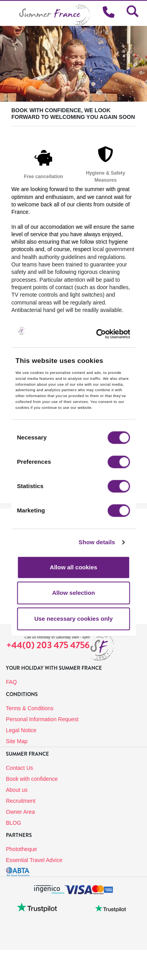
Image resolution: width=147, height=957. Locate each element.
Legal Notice (21, 730)
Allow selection (73, 593)
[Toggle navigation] (9, 13)
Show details (97, 542)
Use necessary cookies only (73, 618)
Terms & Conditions (29, 708)
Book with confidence (32, 779)
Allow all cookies (73, 567)
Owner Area (20, 812)
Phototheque (21, 849)
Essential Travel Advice (34, 860)
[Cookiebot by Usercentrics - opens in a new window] (108, 334)
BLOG (13, 823)
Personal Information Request (42, 719)
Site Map (16, 741)
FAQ (11, 682)
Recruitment (20, 801)
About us (16, 790)
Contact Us (19, 768)
